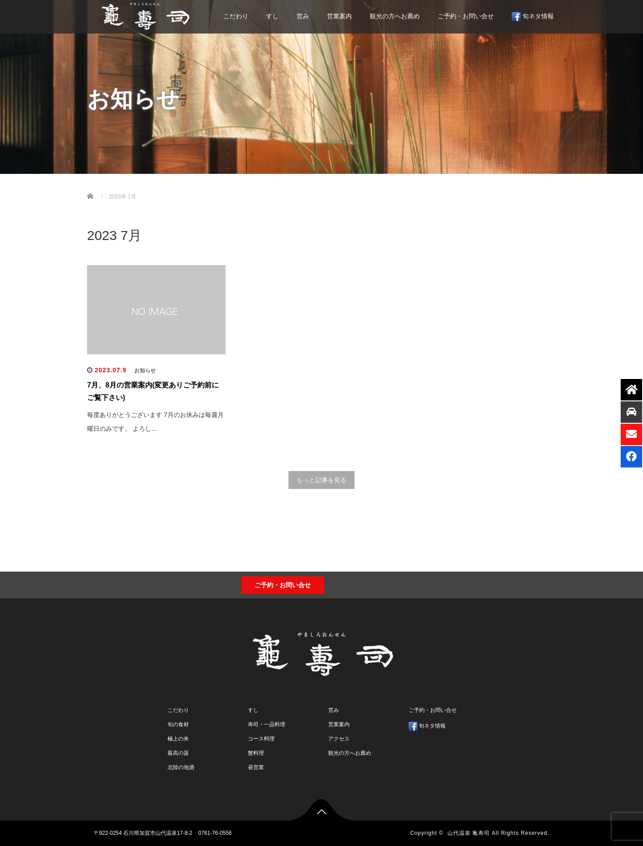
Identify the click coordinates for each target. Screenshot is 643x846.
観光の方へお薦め (395, 16)
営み (302, 16)
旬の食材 (178, 724)
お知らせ (145, 370)
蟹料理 (256, 753)
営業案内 (339, 16)
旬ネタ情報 (533, 16)
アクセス (339, 739)
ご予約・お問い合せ (466, 16)
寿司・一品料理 (266, 724)
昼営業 (256, 767)
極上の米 (178, 739)
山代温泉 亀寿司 (468, 833)
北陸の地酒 (180, 767)
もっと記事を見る (321, 480)
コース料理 (261, 739)
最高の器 (178, 753)
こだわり (235, 16)
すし (272, 16)
